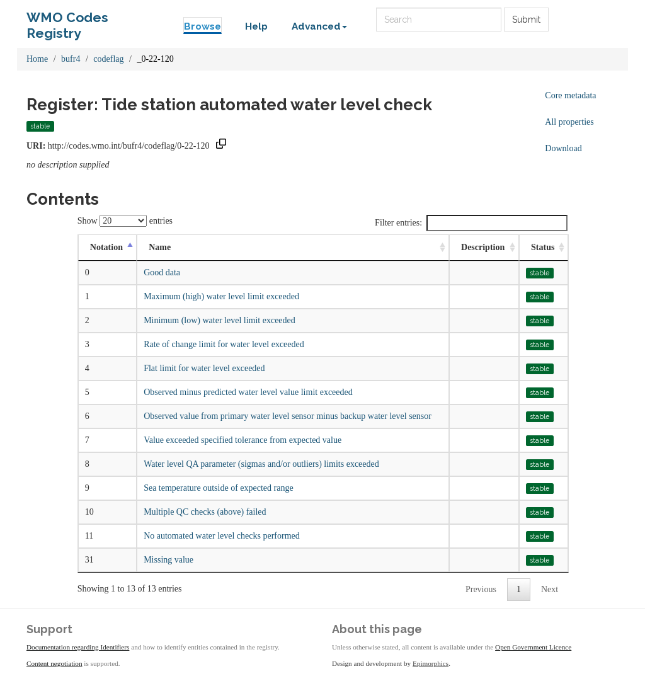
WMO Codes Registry (67, 20)
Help (256, 26)
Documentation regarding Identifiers (77, 647)
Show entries (125, 221)
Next (549, 589)
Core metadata (570, 95)
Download (563, 148)
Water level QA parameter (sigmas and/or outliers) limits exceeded (261, 464)
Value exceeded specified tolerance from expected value (242, 440)
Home (37, 59)
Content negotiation (54, 663)
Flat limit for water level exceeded (204, 368)
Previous (480, 589)
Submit (526, 19)
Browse (202, 26)
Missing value (168, 559)
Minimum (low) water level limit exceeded (219, 320)
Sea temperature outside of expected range (219, 488)
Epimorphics (430, 663)
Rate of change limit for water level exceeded (224, 344)
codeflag (108, 59)
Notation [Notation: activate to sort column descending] (106, 247)
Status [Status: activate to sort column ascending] (542, 247)
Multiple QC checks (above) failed (205, 512)
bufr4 (70, 59)
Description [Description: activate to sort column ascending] (483, 247)
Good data (162, 272)
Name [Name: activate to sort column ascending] (160, 247)
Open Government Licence (533, 647)
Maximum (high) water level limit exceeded (221, 296)
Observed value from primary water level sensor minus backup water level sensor (287, 416)
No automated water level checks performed (222, 536)
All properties (569, 122)
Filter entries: (471, 223)
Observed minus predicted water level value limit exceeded (248, 392)
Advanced (319, 26)
